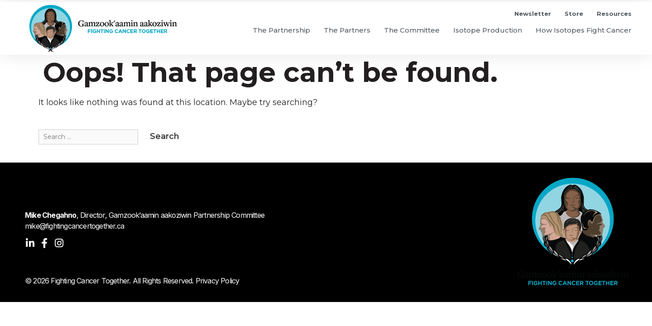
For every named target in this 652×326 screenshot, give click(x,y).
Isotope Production (487, 30)
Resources (614, 13)
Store (574, 13)
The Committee (412, 30)
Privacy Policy (218, 280)
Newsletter (532, 13)
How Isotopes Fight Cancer (584, 30)
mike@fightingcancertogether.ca (74, 225)
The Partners (347, 30)
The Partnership (281, 30)
